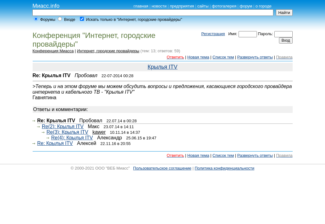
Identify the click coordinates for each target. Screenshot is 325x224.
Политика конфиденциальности (224, 168)
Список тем (223, 57)
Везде (69, 19)
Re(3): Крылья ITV (67, 132)
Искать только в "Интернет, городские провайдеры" (134, 19)
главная (140, 6)
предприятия (182, 6)
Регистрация (213, 33)
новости (158, 6)
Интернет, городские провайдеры (108, 51)
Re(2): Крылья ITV (63, 126)
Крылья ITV (162, 67)
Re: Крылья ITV (55, 143)
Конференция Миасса (53, 51)
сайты (202, 6)
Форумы (47, 19)
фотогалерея (224, 6)
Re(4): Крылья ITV (72, 137)
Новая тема (198, 57)
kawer (99, 132)
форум (246, 6)
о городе (264, 6)
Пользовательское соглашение (162, 168)
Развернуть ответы (255, 57)
